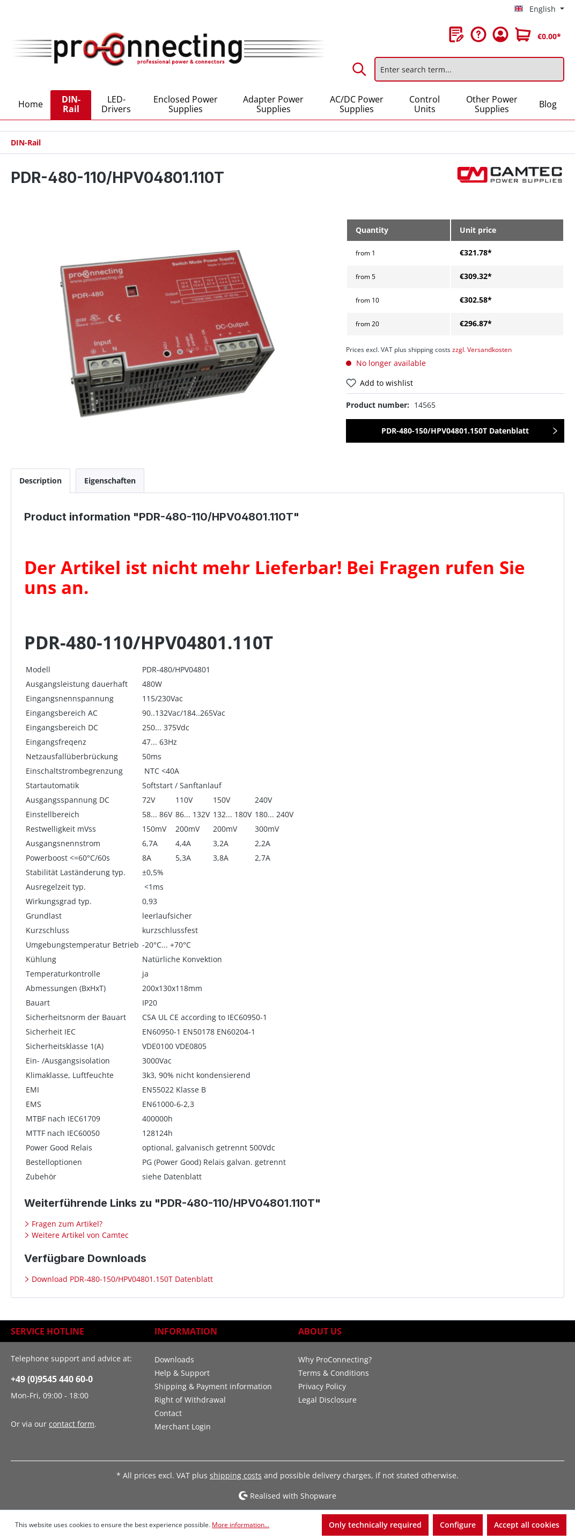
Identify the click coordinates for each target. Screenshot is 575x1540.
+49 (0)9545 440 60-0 (52, 1379)
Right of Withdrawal (190, 1400)
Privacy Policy (322, 1386)
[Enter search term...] (469, 69)
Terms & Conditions (333, 1373)
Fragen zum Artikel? (66, 1224)
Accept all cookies (526, 1525)
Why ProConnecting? (335, 1359)
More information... (240, 1524)
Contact (168, 1413)
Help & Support (182, 1373)
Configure (458, 1525)
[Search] (359, 69)
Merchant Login (182, 1426)
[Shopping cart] (538, 34)
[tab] (40, 480)
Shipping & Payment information (213, 1386)
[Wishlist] (456, 34)
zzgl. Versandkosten (482, 349)
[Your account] (500, 34)
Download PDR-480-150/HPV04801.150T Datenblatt (121, 1279)
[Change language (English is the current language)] (539, 9)
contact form (71, 1424)
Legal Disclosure (327, 1400)
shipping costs (236, 1475)
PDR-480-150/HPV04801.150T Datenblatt (455, 431)
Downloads (174, 1359)
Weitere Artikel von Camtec (79, 1235)
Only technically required (375, 1525)
